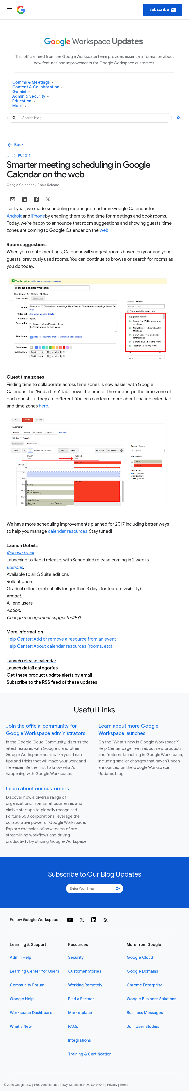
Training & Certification (89, 1054)
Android (15, 216)
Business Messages (145, 1012)
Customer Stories (84, 971)
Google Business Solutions (151, 999)
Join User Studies (143, 1026)
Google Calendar (21, 185)
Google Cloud (140, 957)
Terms (124, 1085)
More (19, 106)
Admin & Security (30, 96)
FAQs (73, 1026)
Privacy (112, 1085)
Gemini (21, 92)
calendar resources (67, 531)
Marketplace (80, 1012)
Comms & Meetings (32, 82)
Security (76, 957)
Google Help (22, 999)
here (43, 406)
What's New (21, 1026)
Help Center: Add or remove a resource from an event (61, 639)
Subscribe (162, 10)
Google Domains (142, 971)
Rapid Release (49, 185)
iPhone (38, 216)
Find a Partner (81, 999)
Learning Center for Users (34, 971)
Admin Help (20, 957)
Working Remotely (85, 985)
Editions (15, 567)
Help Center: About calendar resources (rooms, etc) (59, 646)
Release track (20, 552)
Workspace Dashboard (31, 1012)
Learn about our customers (37, 789)
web (104, 230)
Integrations (79, 1040)
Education (23, 101)
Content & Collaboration (37, 87)
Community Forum (27, 985)
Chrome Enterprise (145, 985)
